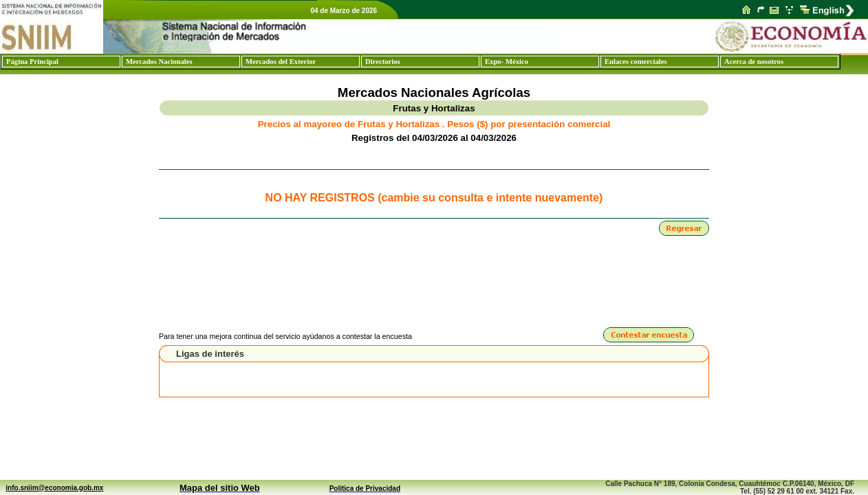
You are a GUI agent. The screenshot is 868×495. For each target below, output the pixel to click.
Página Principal (32, 61)
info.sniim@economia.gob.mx (54, 488)
